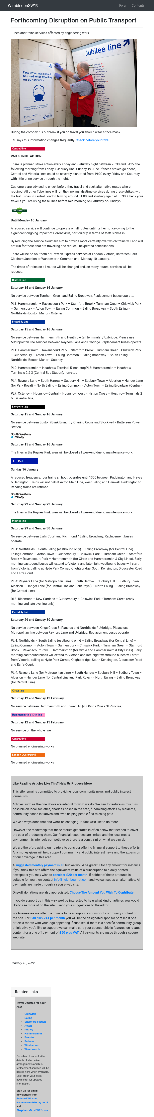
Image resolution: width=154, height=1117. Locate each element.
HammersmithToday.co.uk (32, 1102)
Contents (138, 5)
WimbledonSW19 (23, 5)
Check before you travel (92, 140)
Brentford (30, 1037)
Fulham (29, 1041)
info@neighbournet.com (71, 880)
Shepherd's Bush (35, 1021)
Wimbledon (31, 1045)
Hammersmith (33, 1033)
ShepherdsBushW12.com (32, 1110)
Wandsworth (32, 1049)
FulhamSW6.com (26, 1098)
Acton (28, 1025)
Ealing (28, 1017)
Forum (124, 5)
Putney (28, 1029)
